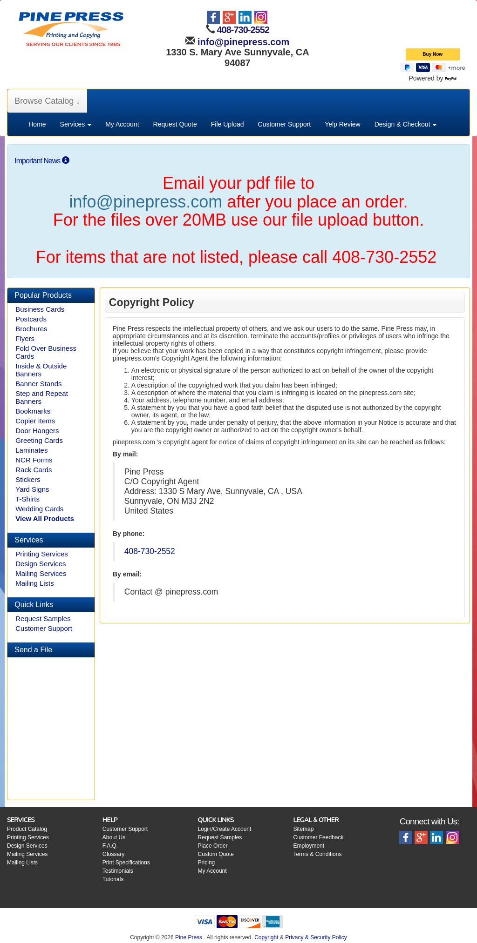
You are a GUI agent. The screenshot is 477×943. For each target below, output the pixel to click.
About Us (113, 837)
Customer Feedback (318, 837)
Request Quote (175, 124)
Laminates (31, 450)
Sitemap (303, 829)
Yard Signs (32, 489)
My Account (122, 124)
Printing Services (41, 554)
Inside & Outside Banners (41, 370)
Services (76, 124)
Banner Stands (38, 384)
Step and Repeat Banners (41, 397)
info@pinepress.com (242, 42)
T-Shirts (27, 499)
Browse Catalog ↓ (47, 101)
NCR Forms (33, 460)
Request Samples (42, 618)
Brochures (31, 329)
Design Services (40, 564)
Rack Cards (33, 470)
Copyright (266, 937)
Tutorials (113, 879)
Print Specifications (126, 862)
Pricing (206, 862)
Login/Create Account (225, 829)
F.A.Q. (110, 846)
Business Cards (39, 309)
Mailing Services (40, 573)
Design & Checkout (406, 124)
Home (37, 124)
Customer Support (284, 124)
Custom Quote (216, 854)
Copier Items (35, 421)
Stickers (27, 479)
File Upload (227, 124)
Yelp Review (343, 124)
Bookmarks (32, 411)
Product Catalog (27, 829)
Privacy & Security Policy (316, 937)
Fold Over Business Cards (45, 352)
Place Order (213, 846)
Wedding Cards (39, 509)
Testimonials (117, 871)
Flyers (24, 338)
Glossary (113, 854)
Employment (308, 846)
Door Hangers (37, 431)
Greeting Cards (39, 440)
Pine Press (188, 937)
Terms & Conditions (317, 854)
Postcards (31, 319)
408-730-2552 (243, 30)
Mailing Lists (34, 583)
